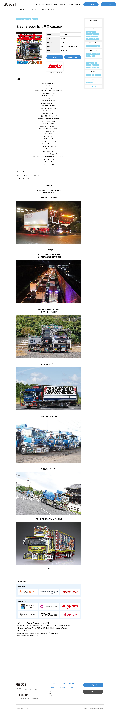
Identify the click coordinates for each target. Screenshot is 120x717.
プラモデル (89, 65)
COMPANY (63, 4)
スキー (88, 46)
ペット (93, 55)
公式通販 (108, 4)
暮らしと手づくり (95, 65)
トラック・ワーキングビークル (34, 9)
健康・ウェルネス (94, 50)
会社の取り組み (63, 690)
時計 (96, 63)
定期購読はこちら (72, 57)
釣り (91, 46)
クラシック (89, 36)
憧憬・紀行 (89, 75)
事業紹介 (51, 688)
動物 (93, 75)
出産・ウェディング (90, 63)
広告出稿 (91, 4)
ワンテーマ (89, 38)
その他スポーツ (96, 46)
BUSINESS (49, 4)
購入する (55, 57)
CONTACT (78, 4)
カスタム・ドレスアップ (91, 32)
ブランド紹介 (52, 683)
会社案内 (62, 688)
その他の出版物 (93, 79)
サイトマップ (28, 708)
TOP (17, 9)
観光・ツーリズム (90, 53)
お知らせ (71, 688)
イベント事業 (52, 691)
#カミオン (18, 22)
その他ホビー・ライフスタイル (92, 67)
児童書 (91, 82)
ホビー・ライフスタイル (93, 60)
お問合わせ (94, 685)
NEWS (71, 4)
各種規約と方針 (19, 708)
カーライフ (25, 9)
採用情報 (71, 683)
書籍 (87, 82)
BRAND (56, 4)
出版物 (20, 9)
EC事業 (50, 695)
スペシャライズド (95, 38)
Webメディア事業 (52, 693)
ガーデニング (97, 75)
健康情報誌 (97, 53)
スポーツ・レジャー (93, 43)
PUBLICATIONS (39, 4)
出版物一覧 (94, 692)
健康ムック (89, 55)
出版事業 (51, 690)
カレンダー (93, 71)
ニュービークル (95, 36)
